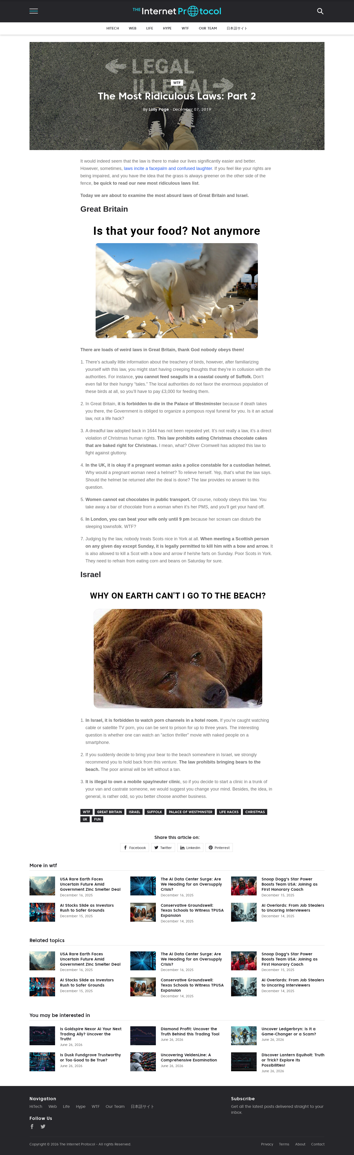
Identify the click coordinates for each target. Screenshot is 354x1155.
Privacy (267, 1144)
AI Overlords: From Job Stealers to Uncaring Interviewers (293, 908)
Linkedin (190, 848)
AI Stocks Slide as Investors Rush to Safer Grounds (87, 908)
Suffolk (154, 812)
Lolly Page (156, 109)
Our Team (208, 28)
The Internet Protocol (77, 1144)
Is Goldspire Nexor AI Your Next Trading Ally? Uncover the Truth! (90, 1034)
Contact (317, 1144)
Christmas (255, 812)
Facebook (134, 848)
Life (149, 28)
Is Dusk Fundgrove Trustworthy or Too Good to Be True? (90, 1057)
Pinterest (219, 848)
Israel (134, 812)
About (300, 1144)
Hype (167, 28)
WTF (185, 28)
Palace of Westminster (190, 812)
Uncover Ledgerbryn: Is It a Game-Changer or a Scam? (289, 1031)
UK (85, 819)
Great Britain (109, 812)
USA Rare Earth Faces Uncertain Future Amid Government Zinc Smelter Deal (90, 884)
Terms (284, 1144)
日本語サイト (237, 28)
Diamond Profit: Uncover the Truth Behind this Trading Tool (190, 1031)
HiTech (112, 28)
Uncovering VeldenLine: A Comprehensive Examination (189, 1057)
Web (132, 28)
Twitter (163, 848)
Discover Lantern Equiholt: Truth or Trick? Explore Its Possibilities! (293, 1060)
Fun (97, 819)
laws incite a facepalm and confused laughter (168, 168)
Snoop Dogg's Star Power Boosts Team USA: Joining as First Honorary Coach (290, 884)
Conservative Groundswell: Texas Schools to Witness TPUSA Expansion (192, 910)
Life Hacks (228, 812)
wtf (177, 83)
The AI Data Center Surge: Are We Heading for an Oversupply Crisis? (191, 884)
